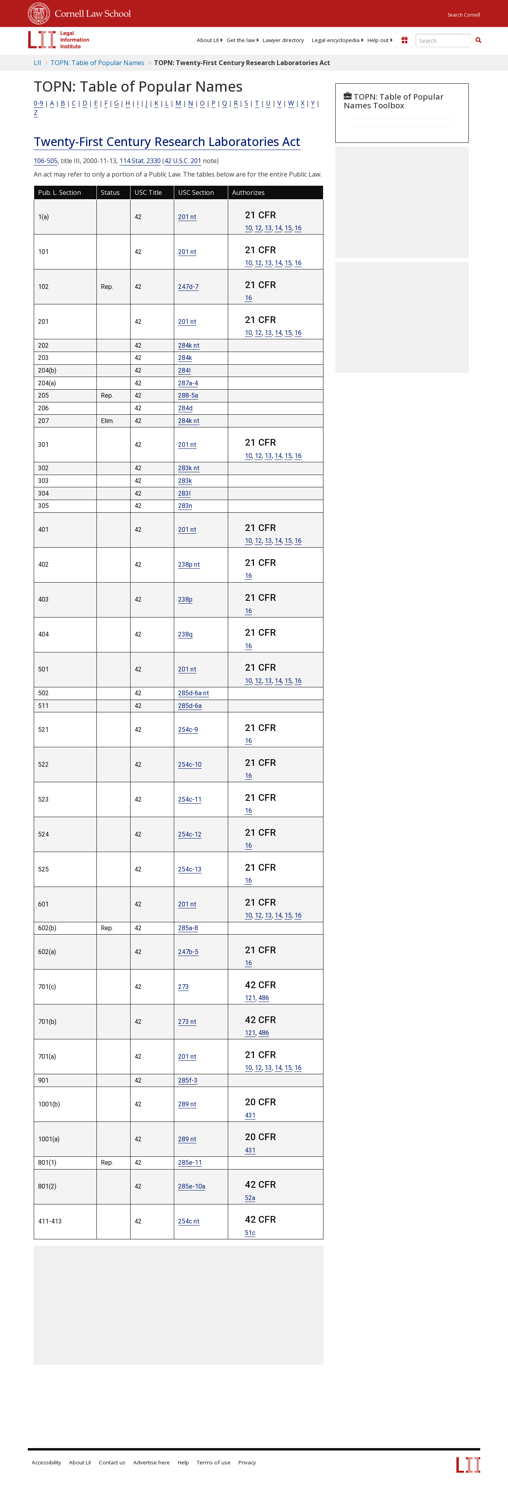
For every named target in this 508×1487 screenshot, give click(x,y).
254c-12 (190, 834)
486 (263, 998)
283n (185, 506)
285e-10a (191, 1186)
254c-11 (190, 799)
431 (250, 1115)
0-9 (38, 103)
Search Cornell (464, 15)
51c (250, 1233)
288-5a (188, 395)
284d (185, 408)
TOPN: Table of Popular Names (97, 62)
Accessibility (46, 1462)
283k (185, 481)
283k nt (189, 468)
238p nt (189, 564)
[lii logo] (58, 39)
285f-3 (188, 1080)
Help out (378, 40)
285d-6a (190, 706)
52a (250, 1198)
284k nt (189, 345)
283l (184, 493)
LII (37, 62)
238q (185, 634)
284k (185, 358)
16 (298, 228)
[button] (478, 40)
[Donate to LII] (404, 40)
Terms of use (214, 1462)
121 (250, 998)
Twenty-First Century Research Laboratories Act (167, 141)
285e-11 (190, 1162)
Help (183, 1462)
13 (268, 228)
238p (185, 599)
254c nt (189, 1221)
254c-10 (190, 764)
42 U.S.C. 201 (182, 160)
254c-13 (190, 869)
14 (278, 228)
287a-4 (188, 383)
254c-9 (188, 729)
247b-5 (188, 952)
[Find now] (478, 40)
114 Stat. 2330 (140, 160)
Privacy (247, 1462)
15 (288, 228)
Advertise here (151, 1462)
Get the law (241, 40)
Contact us (112, 1462)
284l (184, 370)
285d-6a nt (193, 693)
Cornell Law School (90, 12)
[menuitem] (208, 40)
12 (258, 228)
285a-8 (188, 928)
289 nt (187, 1104)
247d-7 (188, 286)
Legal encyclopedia (336, 40)
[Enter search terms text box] (443, 40)
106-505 (46, 160)
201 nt (187, 217)
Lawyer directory (283, 40)
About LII (208, 40)
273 (183, 987)
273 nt (187, 1021)
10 (248, 228)
